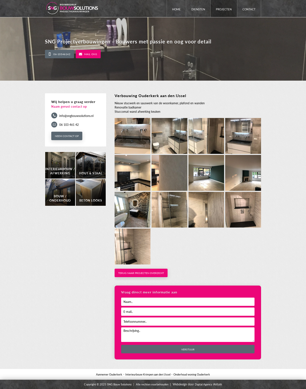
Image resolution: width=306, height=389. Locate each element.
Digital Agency (203, 384)
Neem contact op (67, 136)
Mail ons (90, 54)
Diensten (198, 9)
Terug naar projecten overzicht (141, 273)
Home (176, 9)
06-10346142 (61, 54)
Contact (249, 9)
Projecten (224, 9)
